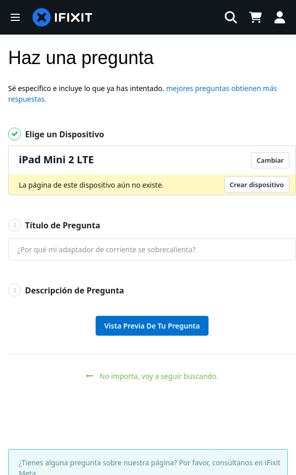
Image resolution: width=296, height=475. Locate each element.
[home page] (63, 17)
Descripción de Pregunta (66, 290)
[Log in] (280, 17)
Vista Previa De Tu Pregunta (152, 326)
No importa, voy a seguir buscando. (152, 376)
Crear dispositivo (257, 184)
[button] (15, 17)
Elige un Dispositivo (56, 134)
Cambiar (270, 160)
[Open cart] (255, 17)
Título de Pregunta (54, 225)
